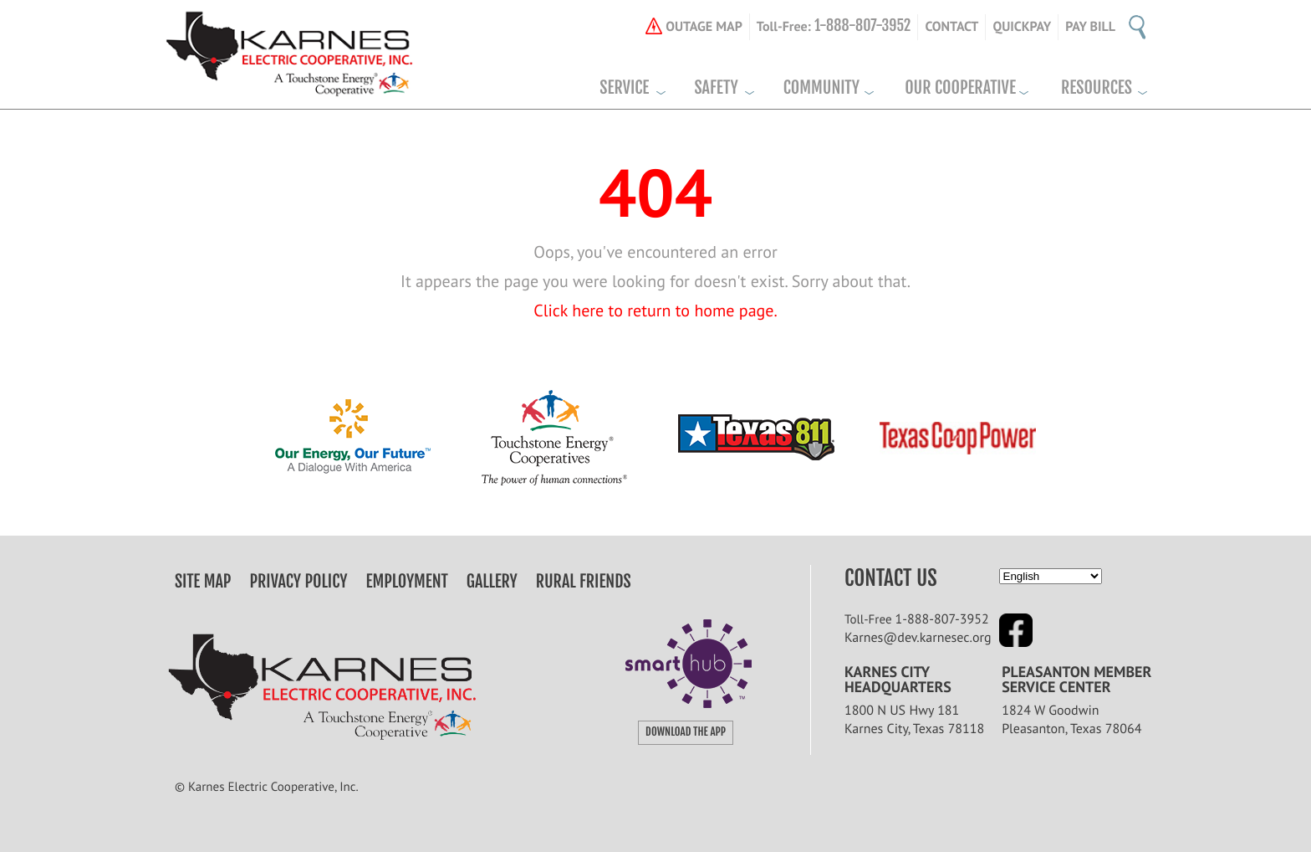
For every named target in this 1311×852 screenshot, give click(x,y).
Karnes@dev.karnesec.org (918, 637)
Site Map (203, 581)
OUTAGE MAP (704, 26)
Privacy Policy (299, 581)
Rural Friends (583, 581)
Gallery (492, 581)
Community (821, 88)
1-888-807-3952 (942, 619)
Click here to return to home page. (655, 310)
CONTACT (951, 26)
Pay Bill (1090, 26)
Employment (407, 581)
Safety (715, 88)
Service (624, 88)
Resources (1096, 88)
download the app (685, 732)
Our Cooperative (960, 88)
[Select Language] (1050, 576)
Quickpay (1021, 26)
